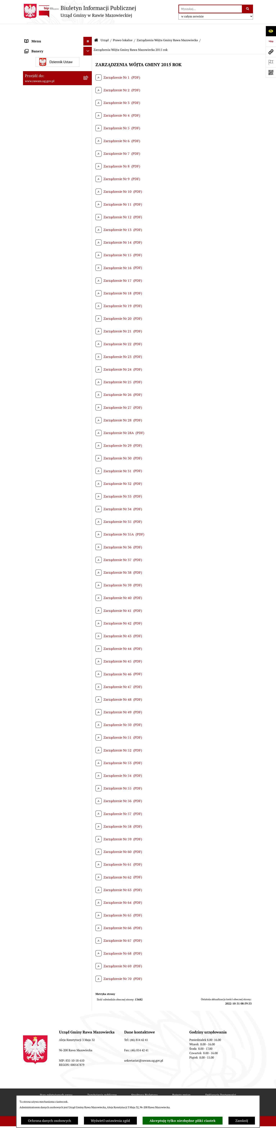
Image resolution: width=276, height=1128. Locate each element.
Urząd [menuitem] (29, 38)
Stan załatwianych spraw (56, 1083)
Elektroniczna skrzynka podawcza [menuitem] (50, 724)
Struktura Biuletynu (144, 1083)
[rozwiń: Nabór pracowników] (88, 668)
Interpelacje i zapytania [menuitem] (42, 732)
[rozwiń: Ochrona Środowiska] (88, 607)
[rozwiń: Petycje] (88, 829)
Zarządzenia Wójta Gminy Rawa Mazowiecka (167, 29)
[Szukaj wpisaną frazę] (247, 9)
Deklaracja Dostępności (220, 1083)
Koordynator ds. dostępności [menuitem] (46, 763)
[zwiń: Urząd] (88, 38)
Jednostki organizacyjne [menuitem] (43, 706)
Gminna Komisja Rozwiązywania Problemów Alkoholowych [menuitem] (49, 818)
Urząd (105, 29)
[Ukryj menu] (87, 29)
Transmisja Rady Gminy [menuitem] (43, 852)
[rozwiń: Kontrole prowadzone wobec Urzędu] (88, 679)
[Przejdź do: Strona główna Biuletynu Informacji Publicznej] (96, 29)
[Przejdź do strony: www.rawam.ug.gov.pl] (271, 52)
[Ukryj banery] (87, 870)
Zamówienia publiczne (102, 1083)
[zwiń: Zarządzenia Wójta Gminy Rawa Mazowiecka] (88, 194)
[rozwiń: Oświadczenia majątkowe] (88, 781)
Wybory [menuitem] (30, 860)
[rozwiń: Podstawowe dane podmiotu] (88, 49)
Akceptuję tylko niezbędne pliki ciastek (183, 1120)
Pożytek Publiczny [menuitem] (39, 807)
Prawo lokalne (122, 29)
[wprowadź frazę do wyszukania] (210, 9)
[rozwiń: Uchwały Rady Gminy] (88, 105)
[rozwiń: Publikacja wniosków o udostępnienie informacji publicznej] (88, 838)
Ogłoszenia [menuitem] (33, 772)
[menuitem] (57, 49)
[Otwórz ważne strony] (271, 62)
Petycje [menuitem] (30, 829)
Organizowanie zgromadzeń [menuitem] (46, 789)
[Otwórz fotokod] (271, 72)
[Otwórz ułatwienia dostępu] (271, 31)
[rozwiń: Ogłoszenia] (88, 772)
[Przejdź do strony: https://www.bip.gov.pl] (271, 41)
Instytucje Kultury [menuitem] (38, 741)
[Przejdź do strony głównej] (79, 11)
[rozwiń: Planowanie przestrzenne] (88, 558)
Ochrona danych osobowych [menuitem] (46, 798)
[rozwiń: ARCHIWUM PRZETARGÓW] (88, 641)
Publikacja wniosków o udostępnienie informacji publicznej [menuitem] (53, 840)
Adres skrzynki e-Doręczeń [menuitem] (45, 715)
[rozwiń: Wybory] (88, 860)
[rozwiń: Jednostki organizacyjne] (88, 707)
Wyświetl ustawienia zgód (110, 1120)
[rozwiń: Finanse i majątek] (88, 580)
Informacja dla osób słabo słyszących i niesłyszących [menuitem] (54, 752)
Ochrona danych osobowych (49, 1120)
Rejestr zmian (181, 1083)
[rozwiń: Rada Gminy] (88, 94)
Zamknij (241, 1120)
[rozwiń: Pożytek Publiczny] (88, 807)
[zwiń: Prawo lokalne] (88, 138)
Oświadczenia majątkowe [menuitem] (44, 781)
